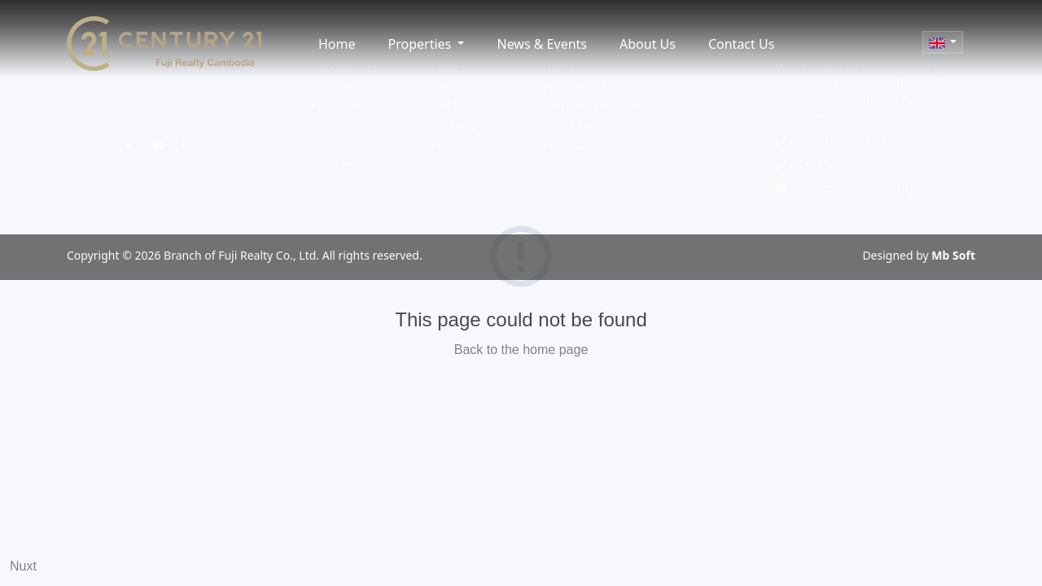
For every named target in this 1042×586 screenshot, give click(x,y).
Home (337, 44)
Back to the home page (521, 349)
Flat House (459, 105)
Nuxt (23, 566)
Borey (326, 144)
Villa (322, 125)
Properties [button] (421, 44)
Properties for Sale (592, 86)
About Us (648, 44)
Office (447, 144)
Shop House (343, 164)
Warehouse (461, 86)
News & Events (542, 44)
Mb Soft (953, 255)
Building (453, 125)
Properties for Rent (594, 105)
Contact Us (741, 44)
